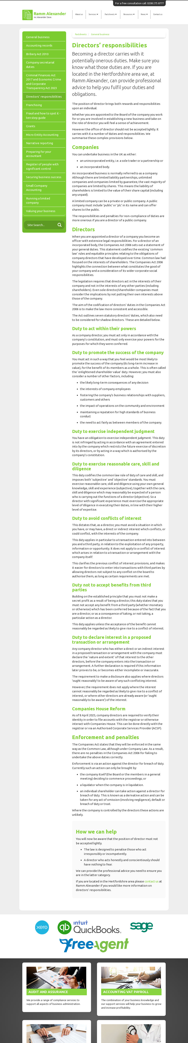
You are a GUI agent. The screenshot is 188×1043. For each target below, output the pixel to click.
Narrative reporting (39, 143)
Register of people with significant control (42, 166)
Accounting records (39, 45)
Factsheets (111, 14)
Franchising (34, 105)
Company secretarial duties (40, 64)
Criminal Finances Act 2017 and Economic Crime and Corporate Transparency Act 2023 (43, 81)
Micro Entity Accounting (42, 134)
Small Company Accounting (36, 188)
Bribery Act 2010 (37, 54)
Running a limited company (38, 200)
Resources (129, 14)
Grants (30, 126)
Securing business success (43, 177)
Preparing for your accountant (38, 154)
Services (93, 14)
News (144, 14)
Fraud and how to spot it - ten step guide (43, 115)
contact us (152, 881)
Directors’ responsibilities (44, 96)
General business (100, 34)
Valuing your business (40, 211)
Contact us (158, 14)
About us (79, 14)
